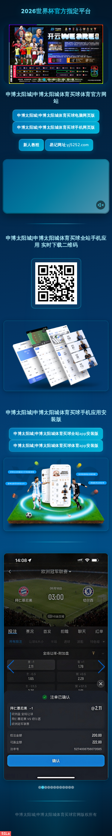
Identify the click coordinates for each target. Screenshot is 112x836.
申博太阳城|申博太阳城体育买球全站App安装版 (55, 433)
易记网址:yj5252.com (69, 145)
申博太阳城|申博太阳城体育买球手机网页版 (56, 127)
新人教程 (31, 145)
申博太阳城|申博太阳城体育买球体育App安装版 (55, 445)
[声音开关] (100, 205)
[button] (11, 666)
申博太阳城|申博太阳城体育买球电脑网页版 (56, 115)
